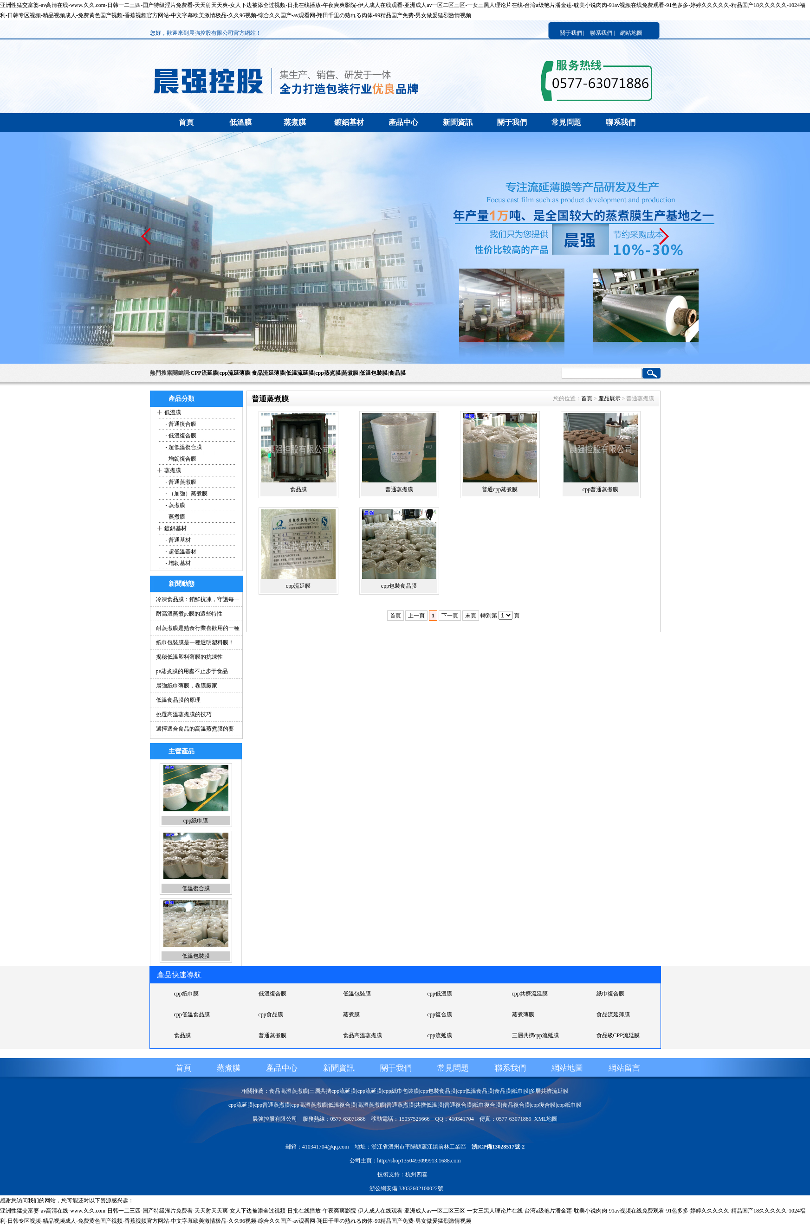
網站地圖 (631, 33)
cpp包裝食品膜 (399, 586)
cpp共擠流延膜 (530, 993)
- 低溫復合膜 (180, 435)
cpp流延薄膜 (234, 373)
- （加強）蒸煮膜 (186, 493)
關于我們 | (572, 33)
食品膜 (397, 373)
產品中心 (403, 122)
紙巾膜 (520, 1091)
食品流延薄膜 (268, 373)
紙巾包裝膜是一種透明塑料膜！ (195, 642)
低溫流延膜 (300, 373)
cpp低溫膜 (440, 993)
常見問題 (566, 122)
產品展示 (609, 398)
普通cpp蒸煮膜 (500, 489)
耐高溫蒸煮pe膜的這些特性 (189, 613)
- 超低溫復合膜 (183, 447)
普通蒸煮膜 (399, 489)
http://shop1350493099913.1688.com (419, 1160)
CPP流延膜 (204, 373)
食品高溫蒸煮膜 (362, 1035)
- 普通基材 (177, 540)
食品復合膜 (516, 1105)
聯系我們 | (602, 33)
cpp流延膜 (298, 586)
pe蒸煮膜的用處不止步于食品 (192, 671)
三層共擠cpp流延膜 (535, 1035)
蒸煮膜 (295, 122)
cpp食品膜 (271, 1014)
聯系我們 (620, 122)
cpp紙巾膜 (195, 820)
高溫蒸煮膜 (371, 1105)
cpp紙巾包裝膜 (401, 1091)
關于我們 (512, 122)
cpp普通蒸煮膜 (600, 489)
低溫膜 (240, 122)
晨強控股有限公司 (275, 1119)
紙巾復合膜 (610, 993)
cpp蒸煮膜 (328, 373)
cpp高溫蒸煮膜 (309, 1105)
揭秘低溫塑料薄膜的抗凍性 (189, 657)
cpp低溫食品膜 (192, 1014)
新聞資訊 (458, 122)
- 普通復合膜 (180, 424)
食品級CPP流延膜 (618, 1035)
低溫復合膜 (196, 888)
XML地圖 (546, 1119)
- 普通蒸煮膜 (180, 482)
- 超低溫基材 (180, 551)
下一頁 (449, 615)
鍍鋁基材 (349, 122)
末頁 (470, 615)
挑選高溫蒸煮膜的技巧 (184, 714)
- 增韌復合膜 (180, 459)
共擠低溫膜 (429, 1105)
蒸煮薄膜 (523, 1014)
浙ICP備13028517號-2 (498, 1146)
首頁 (186, 122)
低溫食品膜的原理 (178, 700)
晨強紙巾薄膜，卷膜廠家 (186, 685)
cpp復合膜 (440, 1014)
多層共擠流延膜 (549, 1091)
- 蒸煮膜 (175, 505)
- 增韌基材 (177, 563)
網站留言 (624, 1068)
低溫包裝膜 (374, 373)
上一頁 (416, 615)
